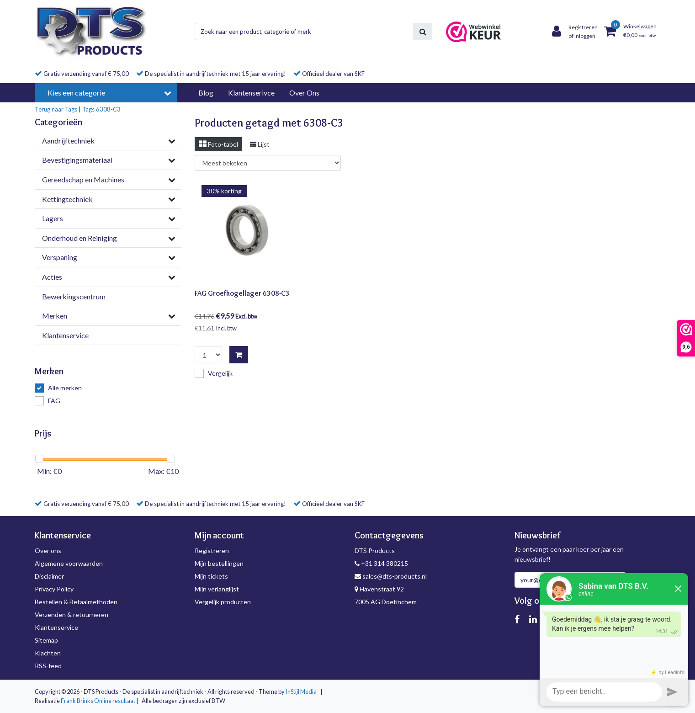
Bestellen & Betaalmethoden (76, 602)
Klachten (48, 653)
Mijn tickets (211, 576)
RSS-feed (48, 666)
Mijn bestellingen (219, 563)
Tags (88, 109)
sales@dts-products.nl (391, 576)
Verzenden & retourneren (71, 614)
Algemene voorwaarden (69, 563)
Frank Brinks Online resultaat (98, 700)
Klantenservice (56, 627)
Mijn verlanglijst (217, 589)
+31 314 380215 (381, 563)
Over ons (48, 550)
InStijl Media (301, 691)
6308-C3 (108, 109)
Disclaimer (49, 576)
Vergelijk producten (223, 602)
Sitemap (46, 640)
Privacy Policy (54, 589)
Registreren (212, 550)
